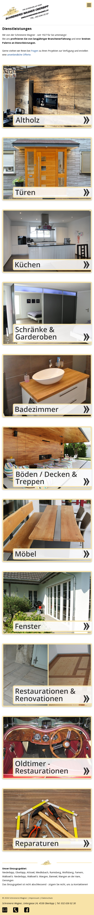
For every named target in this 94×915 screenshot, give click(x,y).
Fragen (34, 50)
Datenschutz (47, 898)
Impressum (34, 898)
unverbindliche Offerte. (19, 54)
